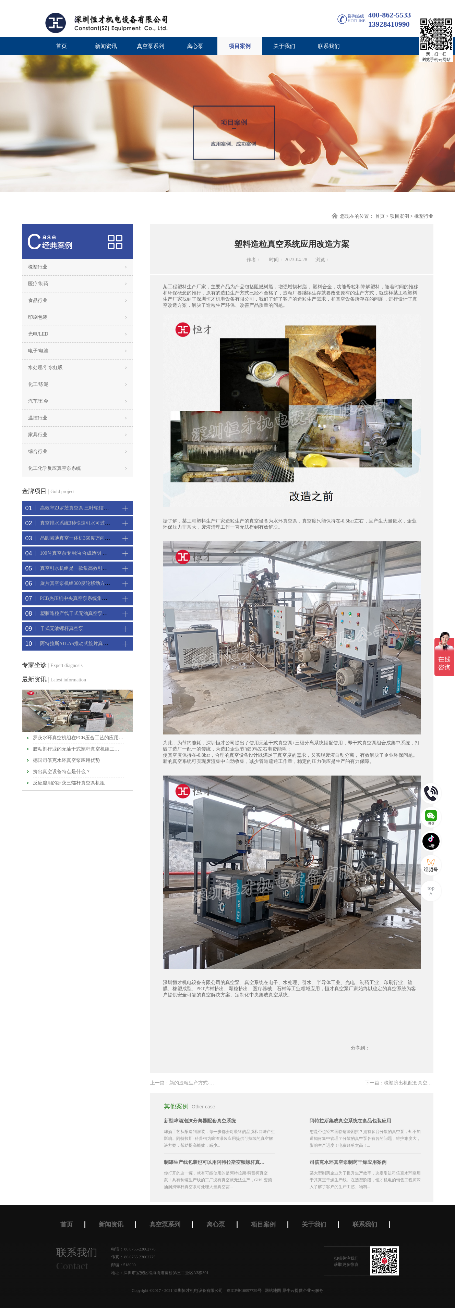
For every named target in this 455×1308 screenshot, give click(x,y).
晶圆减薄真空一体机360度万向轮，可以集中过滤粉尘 (96, 538)
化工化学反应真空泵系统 (54, 468)
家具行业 (37, 434)
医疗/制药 (38, 283)
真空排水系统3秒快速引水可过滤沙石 (79, 523)
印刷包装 (37, 317)
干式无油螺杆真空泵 (61, 628)
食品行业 (37, 300)
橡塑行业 (423, 216)
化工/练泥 (38, 384)
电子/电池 (38, 350)
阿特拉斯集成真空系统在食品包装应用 (350, 1120)
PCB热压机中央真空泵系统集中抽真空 (80, 598)
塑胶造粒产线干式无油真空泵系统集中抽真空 (88, 613)
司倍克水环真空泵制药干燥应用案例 (348, 1162)
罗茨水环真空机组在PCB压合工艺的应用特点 (78, 737)
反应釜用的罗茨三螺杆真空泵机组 (69, 782)
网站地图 (272, 1290)
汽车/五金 (38, 401)
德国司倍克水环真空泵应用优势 (66, 760)
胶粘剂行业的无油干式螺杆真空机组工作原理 (78, 749)
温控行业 (37, 417)
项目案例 (399, 216)
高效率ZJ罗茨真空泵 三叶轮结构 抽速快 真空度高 (92, 508)
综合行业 (37, 451)
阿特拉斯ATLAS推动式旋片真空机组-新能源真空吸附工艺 (101, 643)
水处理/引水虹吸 (45, 367)
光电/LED (38, 334)
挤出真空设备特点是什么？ (62, 771)
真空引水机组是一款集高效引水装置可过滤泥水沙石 (95, 568)
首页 (61, 46)
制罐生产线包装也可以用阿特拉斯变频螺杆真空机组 (215, 1162)
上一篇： (201, 1082)
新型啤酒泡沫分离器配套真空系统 (200, 1120)
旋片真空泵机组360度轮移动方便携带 (79, 583)
